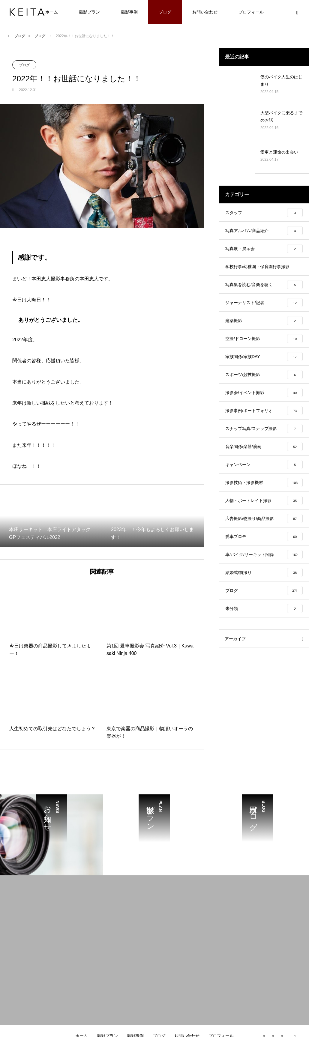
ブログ (165, 12)
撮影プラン (89, 12)
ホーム (51, 12)
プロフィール (251, 12)
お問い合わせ (205, 12)
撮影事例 (129, 12)
